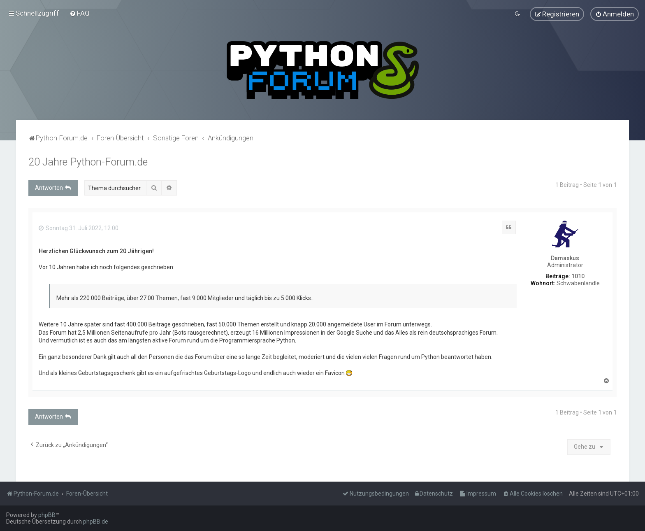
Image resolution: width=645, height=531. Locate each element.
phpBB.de (95, 521)
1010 (578, 275)
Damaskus (565, 258)
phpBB (47, 515)
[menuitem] (79, 13)
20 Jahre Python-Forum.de (88, 162)
